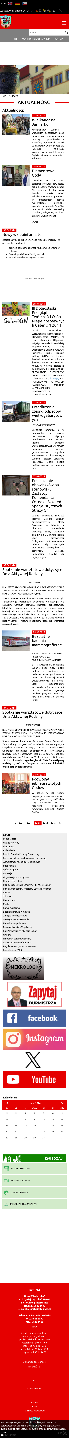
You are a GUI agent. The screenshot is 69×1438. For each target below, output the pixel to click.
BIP (16, 39)
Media (6, 904)
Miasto (14, 96)
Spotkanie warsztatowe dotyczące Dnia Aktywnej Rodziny (32, 571)
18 (53, 1125)
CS (24, 3)
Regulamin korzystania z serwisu (19, 946)
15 (25, 1125)
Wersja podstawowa (36, 10)
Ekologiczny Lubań (12, 881)
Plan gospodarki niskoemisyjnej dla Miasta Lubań (27, 885)
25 (53, 1131)
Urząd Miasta (9, 839)
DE (17, 3)
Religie (6, 892)
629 (29, 823)
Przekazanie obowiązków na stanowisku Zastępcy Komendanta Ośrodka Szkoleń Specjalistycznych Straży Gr (47, 495)
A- (32, 10)
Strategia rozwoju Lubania (16, 919)
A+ (24, 10)
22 (25, 1131)
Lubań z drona (16, 1192)
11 (53, 1119)
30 (34, 1137)
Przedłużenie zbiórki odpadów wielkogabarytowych (47, 413)
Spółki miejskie (10, 869)
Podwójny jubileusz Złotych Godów (46, 783)
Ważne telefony (11, 842)
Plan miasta (8, 846)
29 (25, 1137)
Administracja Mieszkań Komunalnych (21, 862)
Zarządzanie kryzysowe (15, 915)
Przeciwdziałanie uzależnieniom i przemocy (24, 858)
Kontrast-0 (40, 10)
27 (7, 1137)
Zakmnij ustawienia (60, 10)
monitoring (28, 39)
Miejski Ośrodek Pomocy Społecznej (21, 854)
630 (37, 823)
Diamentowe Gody (43, 173)
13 (7, 1125)
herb (34, 1407)
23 (34, 1131)
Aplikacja (7, 873)
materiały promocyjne (34, 1411)
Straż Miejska (9, 865)
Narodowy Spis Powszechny (17, 938)
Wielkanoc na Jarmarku (43, 122)
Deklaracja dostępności (34, 1362)
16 (34, 1125)
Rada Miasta (9, 850)
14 (16, 1125)
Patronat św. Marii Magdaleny (17, 927)
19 (62, 1125)
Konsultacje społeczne (14, 923)
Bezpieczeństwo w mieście (16, 912)
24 (43, 1131)
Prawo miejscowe (11, 908)
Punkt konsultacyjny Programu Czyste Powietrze (27, 888)
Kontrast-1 (44, 10)
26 (62, 1131)
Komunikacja (9, 900)
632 (53, 823)
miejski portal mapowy (20, 1204)
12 (62, 1119)
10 (43, 1119)
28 (16, 1137)
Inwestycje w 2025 (12, 950)
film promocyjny (17, 1168)
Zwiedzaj (33, 1158)
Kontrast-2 (49, 10)
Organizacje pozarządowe (16, 877)
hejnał (34, 1402)
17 (43, 1125)
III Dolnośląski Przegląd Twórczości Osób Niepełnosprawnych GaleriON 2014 (48, 316)
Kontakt (60, 39)
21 (16, 1131)
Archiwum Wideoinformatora (17, 942)
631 (45, 823)
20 (7, 1131)
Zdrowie (7, 896)
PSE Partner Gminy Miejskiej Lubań (20, 931)
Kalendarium (42, 39)
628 (21, 823)
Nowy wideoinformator (22, 234)
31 (43, 1137)
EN (10, 3)
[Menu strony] (64, 23)
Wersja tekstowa (54, 10)
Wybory (7, 935)
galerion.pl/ (53, 378)
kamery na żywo (17, 1180)
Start (6, 96)
